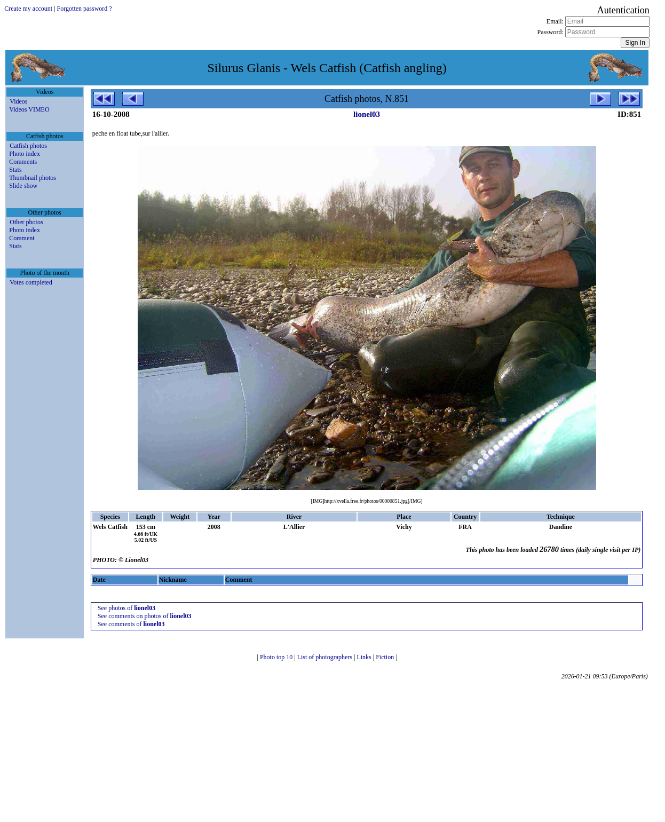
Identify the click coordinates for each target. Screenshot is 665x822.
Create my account (28, 8)
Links (365, 657)
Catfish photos (28, 145)
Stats (15, 169)
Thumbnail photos (32, 177)
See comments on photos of (145, 616)
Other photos (26, 222)
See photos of (126, 608)
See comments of (131, 624)
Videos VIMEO (29, 109)
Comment (21, 238)
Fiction (385, 657)
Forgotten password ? (84, 8)
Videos (18, 101)
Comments (23, 161)
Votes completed (31, 282)
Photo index (24, 153)
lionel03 (366, 114)
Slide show (23, 185)
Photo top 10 (277, 657)
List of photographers (325, 657)
